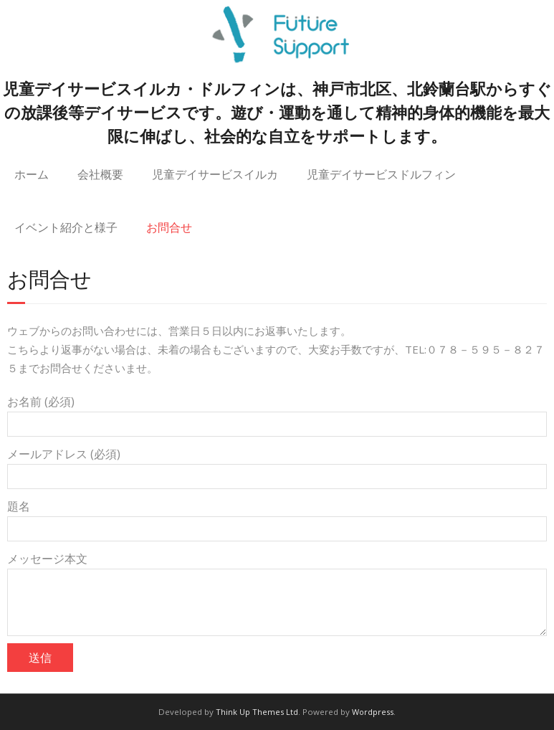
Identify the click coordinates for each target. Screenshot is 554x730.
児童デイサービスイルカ (215, 174)
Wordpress (372, 711)
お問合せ (169, 227)
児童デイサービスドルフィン (381, 174)
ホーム (31, 174)
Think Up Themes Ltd (257, 711)
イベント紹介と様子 (66, 227)
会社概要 (100, 174)
